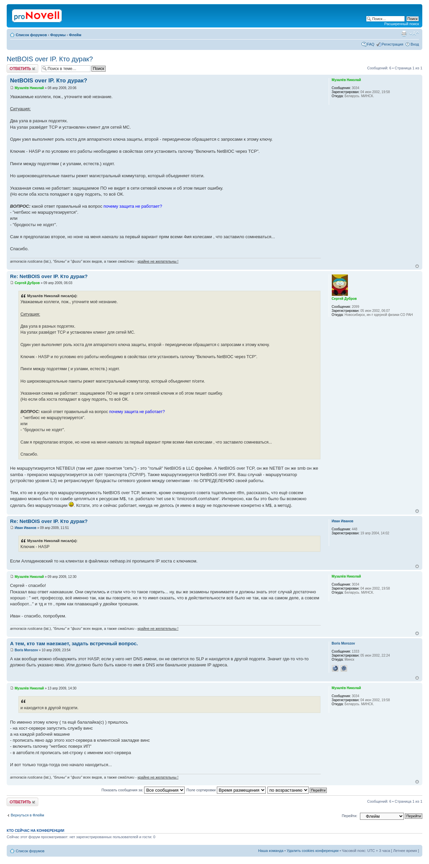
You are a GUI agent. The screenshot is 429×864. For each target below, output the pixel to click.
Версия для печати (404, 33)
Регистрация (392, 44)
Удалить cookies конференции (313, 851)
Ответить (22, 68)
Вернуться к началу (417, 266)
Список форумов (31, 35)
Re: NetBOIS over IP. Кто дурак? (48, 276)
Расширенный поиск (401, 24)
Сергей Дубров (27, 283)
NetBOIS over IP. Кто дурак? (50, 59)
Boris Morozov (26, 650)
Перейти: (350, 816)
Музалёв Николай (29, 88)
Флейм (75, 35)
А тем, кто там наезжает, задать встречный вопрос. (74, 643)
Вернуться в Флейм (27, 815)
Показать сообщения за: (143, 790)
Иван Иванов (26, 528)
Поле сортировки (225, 790)
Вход (415, 44)
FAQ (370, 44)
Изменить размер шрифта (414, 33)
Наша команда (270, 851)
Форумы (58, 35)
